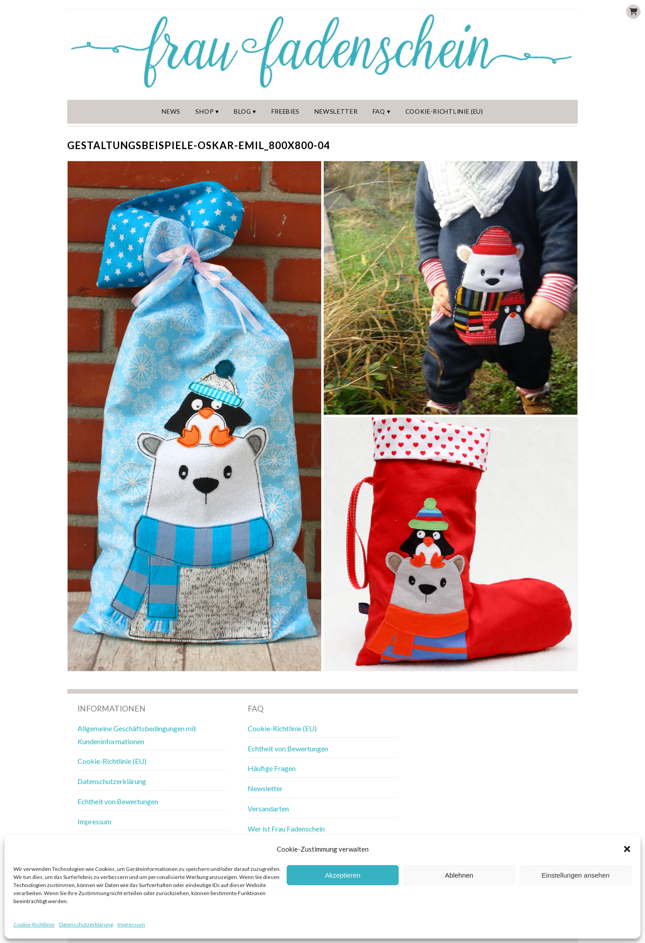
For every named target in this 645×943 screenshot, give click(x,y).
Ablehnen (459, 875)
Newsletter (336, 111)
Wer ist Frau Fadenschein (286, 828)
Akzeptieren (342, 875)
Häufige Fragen (272, 768)
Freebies (285, 111)
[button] (627, 848)
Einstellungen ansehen (576, 875)
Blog (242, 111)
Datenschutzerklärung (86, 924)
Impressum (131, 924)
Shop (205, 111)
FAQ (379, 111)
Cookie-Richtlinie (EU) (444, 111)
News (171, 111)
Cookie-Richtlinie (34, 924)
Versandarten (268, 808)
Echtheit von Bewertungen (117, 801)
